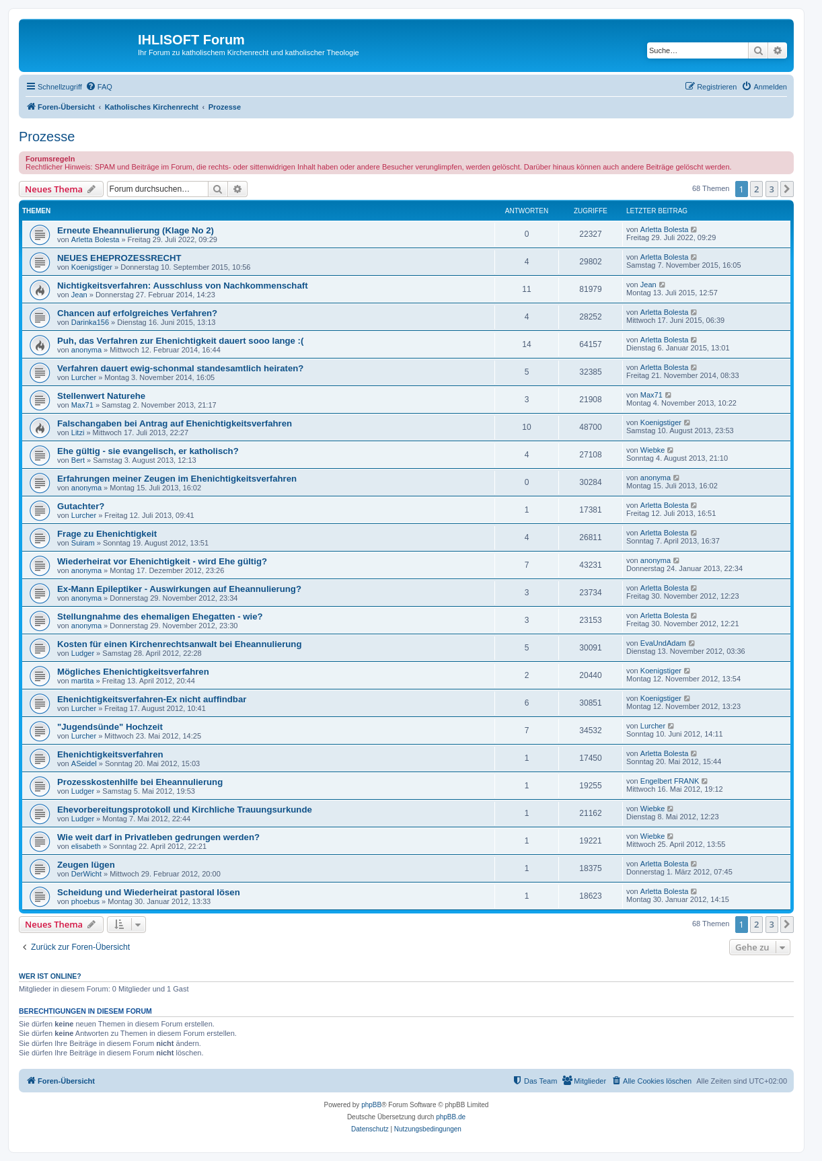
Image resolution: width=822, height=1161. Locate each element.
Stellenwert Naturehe (101, 396)
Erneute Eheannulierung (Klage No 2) (135, 230)
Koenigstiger (91, 267)
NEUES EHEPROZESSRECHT (119, 258)
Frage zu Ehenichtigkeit (107, 534)
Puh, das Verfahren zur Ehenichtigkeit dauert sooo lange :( (180, 341)
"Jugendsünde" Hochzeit (110, 727)
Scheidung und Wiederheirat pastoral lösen (148, 892)
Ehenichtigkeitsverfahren (110, 754)
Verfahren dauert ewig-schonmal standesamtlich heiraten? (180, 368)
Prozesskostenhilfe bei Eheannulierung (140, 782)
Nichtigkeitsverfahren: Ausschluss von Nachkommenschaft (182, 285)
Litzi (78, 432)
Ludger (82, 653)
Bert (78, 460)
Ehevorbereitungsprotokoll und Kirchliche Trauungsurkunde (184, 809)
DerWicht (86, 874)
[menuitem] (98, 87)
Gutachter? (80, 506)
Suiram (83, 543)
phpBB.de (450, 1117)
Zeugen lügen (86, 865)
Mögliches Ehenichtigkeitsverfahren (133, 672)
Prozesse (47, 136)
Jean (79, 295)
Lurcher (83, 377)
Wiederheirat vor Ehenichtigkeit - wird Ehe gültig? (162, 561)
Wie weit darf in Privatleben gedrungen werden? (158, 837)
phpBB (371, 1105)
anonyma (86, 350)
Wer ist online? (50, 976)
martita (82, 681)
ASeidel (84, 763)
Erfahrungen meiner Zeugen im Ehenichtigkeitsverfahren (177, 479)
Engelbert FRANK (669, 781)
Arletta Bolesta (95, 239)
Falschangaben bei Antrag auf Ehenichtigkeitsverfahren (174, 423)
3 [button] (772, 189)
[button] (787, 189)
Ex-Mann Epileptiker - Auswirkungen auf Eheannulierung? (179, 589)
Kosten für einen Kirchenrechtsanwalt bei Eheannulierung (179, 644)
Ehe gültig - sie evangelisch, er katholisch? (148, 451)
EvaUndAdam (663, 643)
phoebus (85, 901)
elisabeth (86, 846)
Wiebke (652, 450)
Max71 (82, 405)
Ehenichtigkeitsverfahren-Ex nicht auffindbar (151, 699)
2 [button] (756, 189)
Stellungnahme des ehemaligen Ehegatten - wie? (160, 616)
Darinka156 (90, 322)
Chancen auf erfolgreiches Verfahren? (137, 313)
